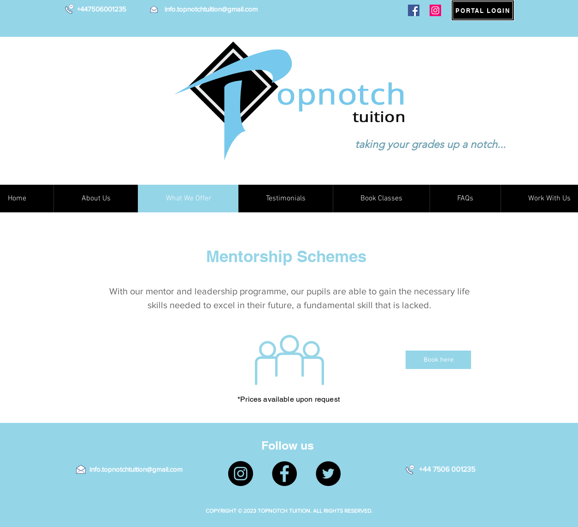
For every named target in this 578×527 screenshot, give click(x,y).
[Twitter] (328, 473)
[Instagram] (435, 10)
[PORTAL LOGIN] (482, 10)
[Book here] (438, 360)
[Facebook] (413, 10)
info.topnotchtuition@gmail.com (211, 9)
